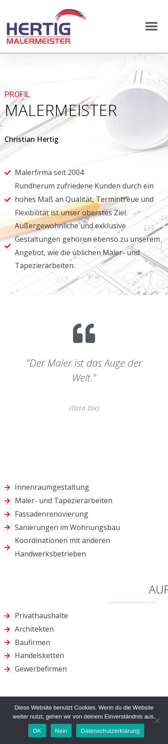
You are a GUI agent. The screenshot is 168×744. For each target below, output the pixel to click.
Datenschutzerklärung (110, 730)
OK (37, 730)
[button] (151, 27)
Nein (61, 730)
